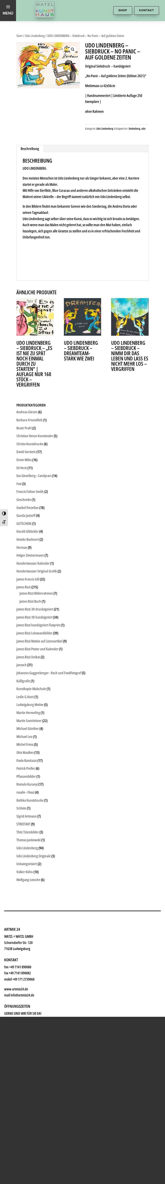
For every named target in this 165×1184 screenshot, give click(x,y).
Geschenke (29, 924)
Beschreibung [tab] (30, 148)
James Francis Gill (27, 579)
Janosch (21, 664)
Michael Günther (27, 728)
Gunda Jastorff (25, 515)
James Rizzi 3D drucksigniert (34, 609)
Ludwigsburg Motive (29, 704)
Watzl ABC (28, 948)
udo (143, 128)
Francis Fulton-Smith (30, 491)
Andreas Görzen (26, 411)
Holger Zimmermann (30, 555)
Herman (21, 547)
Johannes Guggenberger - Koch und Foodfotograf (48, 672)
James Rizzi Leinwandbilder (34, 633)
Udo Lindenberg (35, 35)
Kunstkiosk (29, 900)
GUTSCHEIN (23, 523)
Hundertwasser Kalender (33, 563)
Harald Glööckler (27, 531)
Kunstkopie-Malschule (31, 688)
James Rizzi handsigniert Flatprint (38, 625)
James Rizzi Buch (30, 601)
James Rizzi (23, 587)
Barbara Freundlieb (29, 420)
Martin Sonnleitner (29, 720)
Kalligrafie (23, 680)
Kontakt (146, 10)
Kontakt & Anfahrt (39, 985)
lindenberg (134, 128)
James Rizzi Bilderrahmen (36, 593)
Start (19, 35)
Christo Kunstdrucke (29, 443)
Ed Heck (21, 467)
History (24, 973)
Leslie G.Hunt (25, 696)
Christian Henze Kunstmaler (34, 435)
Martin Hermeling (28, 712)
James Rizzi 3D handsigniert (34, 617)
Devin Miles (24, 459)
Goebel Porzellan (27, 507)
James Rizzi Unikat (28, 657)
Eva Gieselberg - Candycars (33, 475)
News (22, 960)
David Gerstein (26, 451)
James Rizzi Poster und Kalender (37, 648)
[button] (72, 49)
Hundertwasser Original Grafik (36, 571)
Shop (122, 10)
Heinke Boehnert (27, 539)
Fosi (18, 483)
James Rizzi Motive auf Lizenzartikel (39, 641)
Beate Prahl (24, 428)
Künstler (26, 912)
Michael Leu (24, 736)
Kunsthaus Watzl (38, 876)
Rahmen (26, 936)
